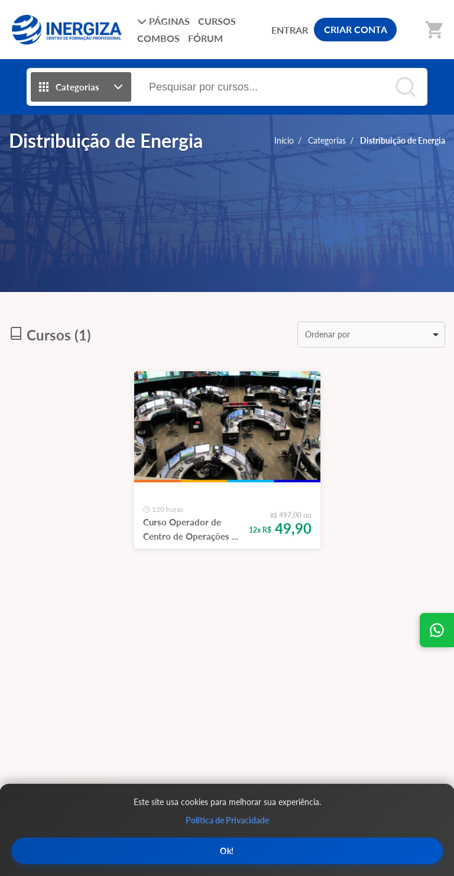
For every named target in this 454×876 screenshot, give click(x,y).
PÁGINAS (163, 21)
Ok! (227, 851)
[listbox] (371, 335)
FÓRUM (205, 38)
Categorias (327, 140)
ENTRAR (289, 29)
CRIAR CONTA (355, 29)
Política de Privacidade (227, 820)
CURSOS (217, 21)
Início (284, 140)
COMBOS (158, 38)
